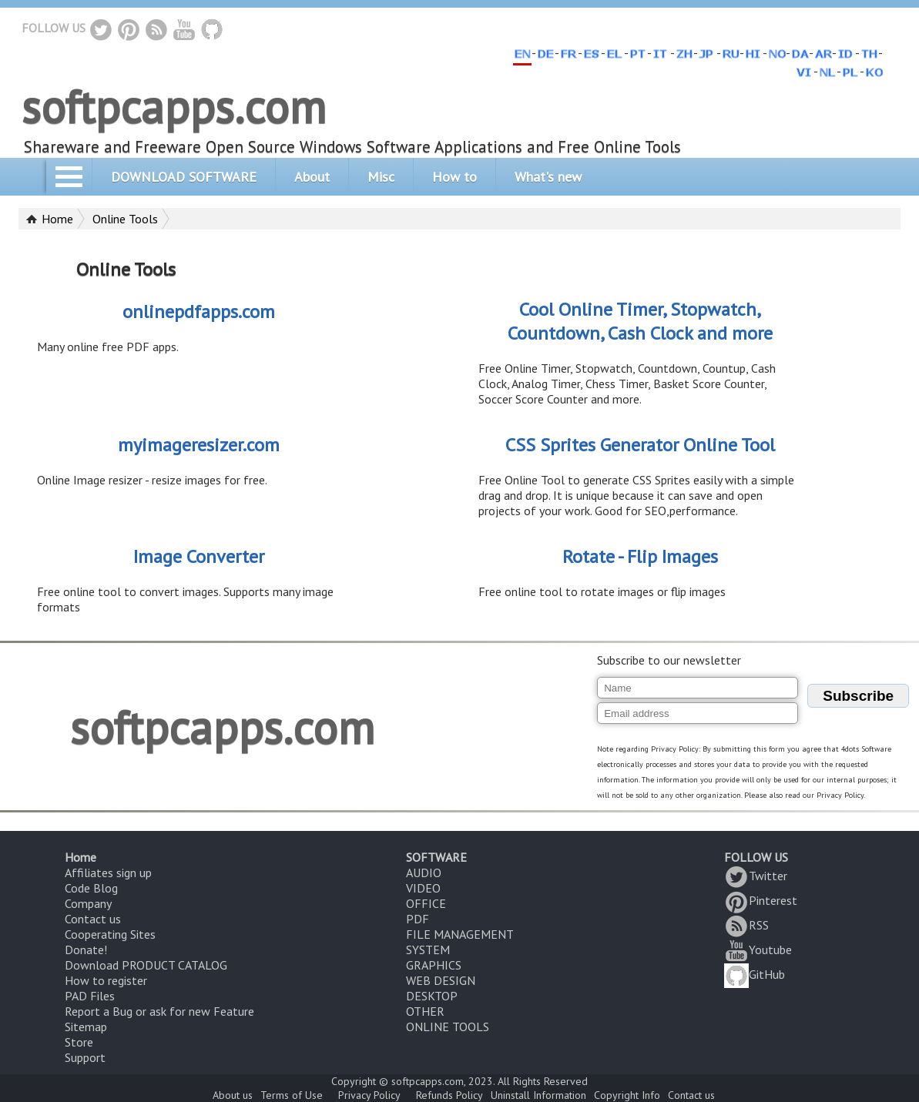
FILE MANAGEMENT (460, 934)
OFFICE (426, 903)
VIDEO (423, 888)
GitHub (754, 974)
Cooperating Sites (110, 934)
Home (57, 218)
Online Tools (125, 218)
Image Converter (198, 556)
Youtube (758, 949)
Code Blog (91, 888)
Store (79, 1042)
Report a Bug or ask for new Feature (159, 1011)
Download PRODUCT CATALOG (146, 965)
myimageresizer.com (199, 445)
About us (233, 1095)
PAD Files (90, 995)
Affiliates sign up (108, 872)
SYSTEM (428, 949)
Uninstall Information (538, 1095)
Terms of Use (291, 1095)
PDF (417, 918)
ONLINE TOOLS (447, 1026)
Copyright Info (627, 1095)
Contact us (93, 918)
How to (454, 177)
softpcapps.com (174, 106)
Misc (380, 177)
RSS (746, 925)
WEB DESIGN (440, 980)
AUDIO (423, 872)
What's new (548, 177)
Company (88, 903)
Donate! (86, 949)
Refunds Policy (449, 1095)
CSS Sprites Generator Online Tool (640, 445)
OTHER (425, 1011)
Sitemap (86, 1026)
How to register (106, 980)
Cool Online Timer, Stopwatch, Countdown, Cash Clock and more (640, 321)
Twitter (755, 875)
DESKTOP (432, 995)
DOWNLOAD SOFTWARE (184, 177)
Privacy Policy (369, 1095)
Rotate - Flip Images (640, 556)
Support (85, 1057)
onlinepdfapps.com (198, 311)
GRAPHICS (433, 965)
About (312, 177)
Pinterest (760, 900)
